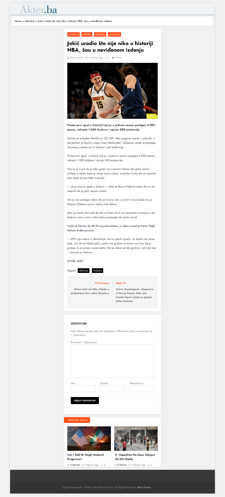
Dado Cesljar (76, 57)
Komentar (84, 342)
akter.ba (83, 270)
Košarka (86, 34)
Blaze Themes (144, 487)
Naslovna (114, 34)
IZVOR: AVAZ (75, 261)
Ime (73, 383)
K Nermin (75, 464)
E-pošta (104, 383)
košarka (97, 270)
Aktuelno (73, 34)
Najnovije (100, 34)
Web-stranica (136, 383)
